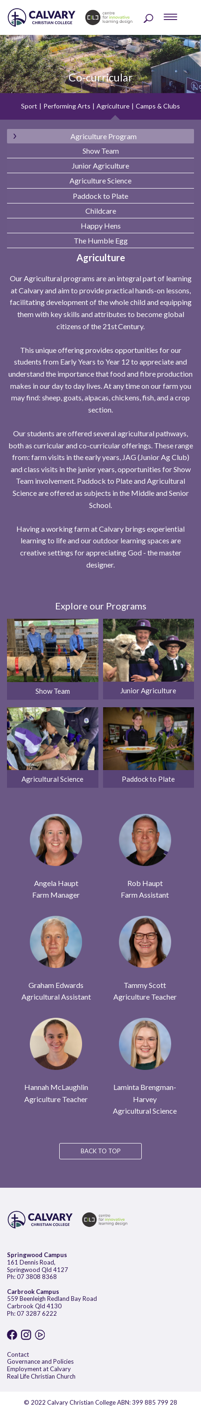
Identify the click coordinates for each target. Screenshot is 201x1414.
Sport (29, 106)
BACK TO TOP (101, 1151)
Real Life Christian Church (41, 1376)
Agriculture (113, 106)
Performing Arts (66, 106)
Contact (18, 1354)
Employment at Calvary (39, 1369)
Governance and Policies (40, 1361)
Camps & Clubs (158, 106)
